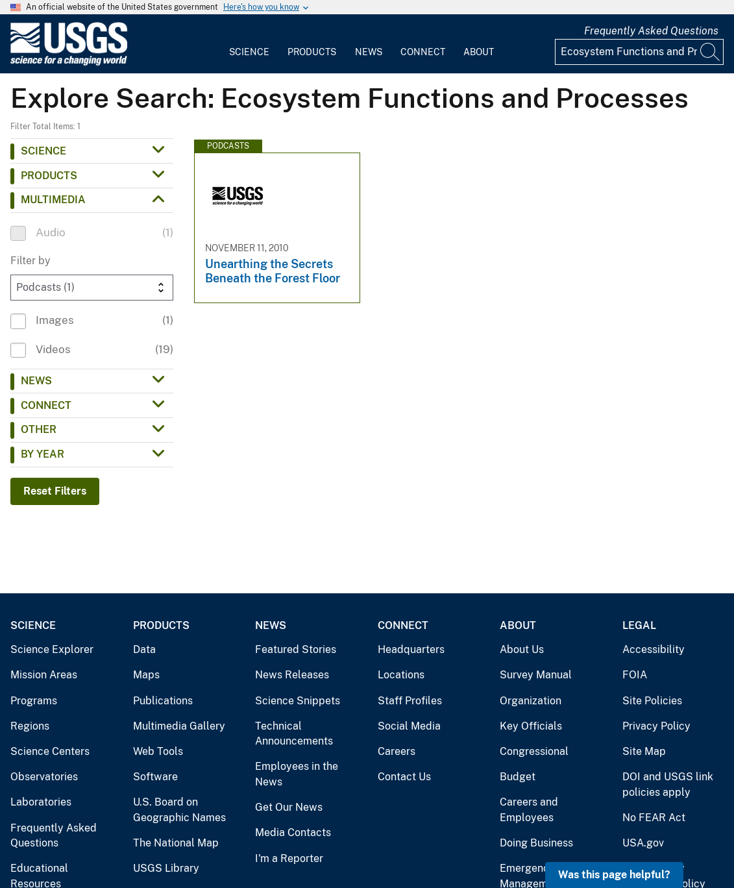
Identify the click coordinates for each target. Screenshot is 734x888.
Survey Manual (536, 675)
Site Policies (652, 701)
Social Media (409, 726)
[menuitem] (249, 44)
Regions (29, 726)
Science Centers (50, 751)
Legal (639, 625)
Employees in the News (296, 774)
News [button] (36, 381)
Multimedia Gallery (179, 726)
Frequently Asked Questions (651, 31)
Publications (163, 701)
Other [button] (38, 429)
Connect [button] (46, 405)
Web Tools (158, 751)
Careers (396, 751)
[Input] (639, 52)
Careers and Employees (529, 810)
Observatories (44, 777)
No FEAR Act (653, 817)
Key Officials (531, 726)
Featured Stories (295, 649)
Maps (146, 675)
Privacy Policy (656, 726)
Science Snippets (297, 701)
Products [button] (49, 175)
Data (144, 649)
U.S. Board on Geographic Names (179, 810)
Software (155, 777)
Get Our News (289, 807)
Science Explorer (51, 649)
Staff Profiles (410, 701)
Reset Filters (54, 491)
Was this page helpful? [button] (614, 875)
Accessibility (653, 649)
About (478, 52)
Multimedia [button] (53, 199)
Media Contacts (293, 832)
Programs (33, 701)
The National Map (176, 843)
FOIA (634, 675)
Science (249, 52)
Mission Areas (43, 675)
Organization (530, 701)
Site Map (644, 751)
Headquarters (411, 649)
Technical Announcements (294, 734)
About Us (522, 649)
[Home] (68, 62)
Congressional (534, 751)
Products (311, 52)
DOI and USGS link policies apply (667, 784)
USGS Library (166, 868)
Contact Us (404, 777)
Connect (422, 52)
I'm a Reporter (289, 858)
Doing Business (536, 843)
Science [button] (43, 151)
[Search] (711, 52)
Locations (401, 675)
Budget (517, 777)
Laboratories (40, 802)
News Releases (292, 675)
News (368, 52)
